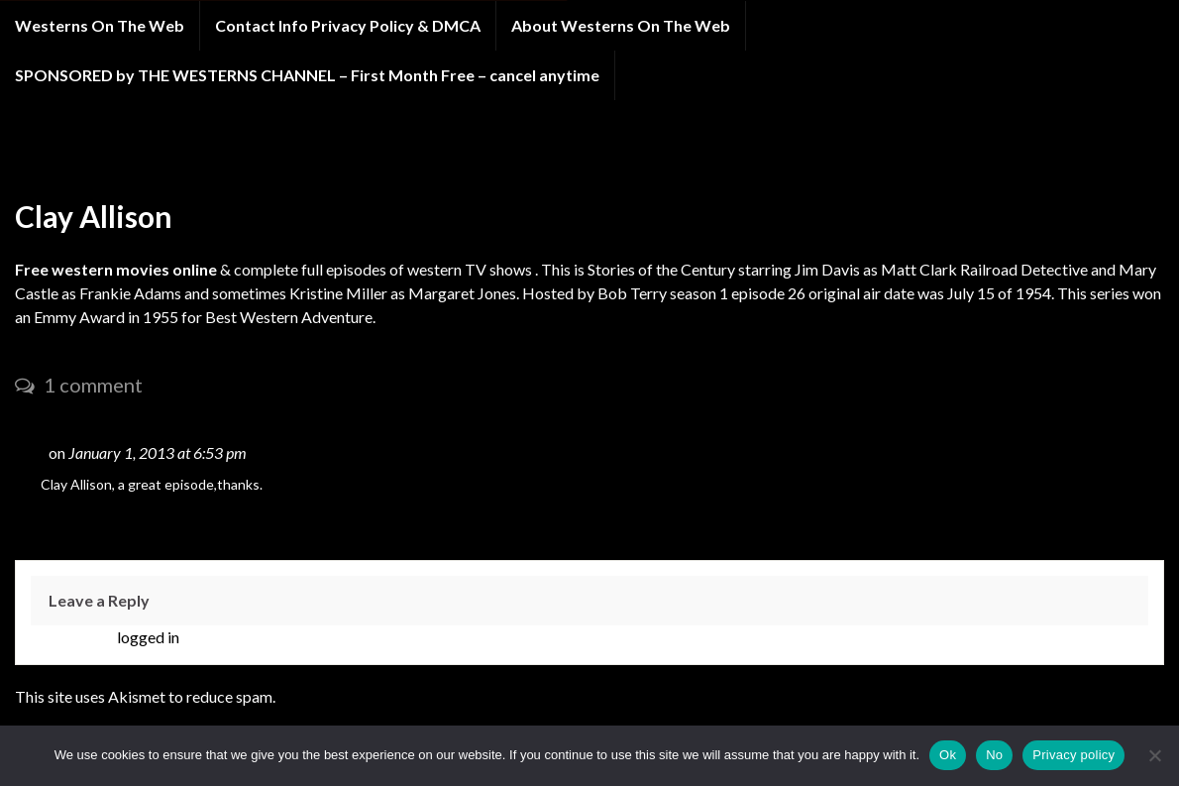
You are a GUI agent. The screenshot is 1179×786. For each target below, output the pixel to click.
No (994, 754)
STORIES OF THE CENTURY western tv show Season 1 (290, 157)
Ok (947, 754)
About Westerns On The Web (620, 25)
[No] (1154, 755)
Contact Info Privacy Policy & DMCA (348, 25)
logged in (148, 636)
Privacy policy (1073, 754)
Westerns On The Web (99, 25)
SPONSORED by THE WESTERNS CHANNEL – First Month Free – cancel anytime (307, 74)
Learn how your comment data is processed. (425, 696)
